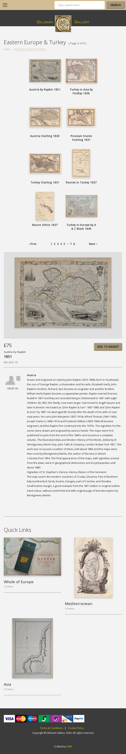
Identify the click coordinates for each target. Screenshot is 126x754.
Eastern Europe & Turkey (30, 49)
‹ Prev (32, 244)
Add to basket (108, 346)
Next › (93, 244)
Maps (7, 49)
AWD (69, 746)
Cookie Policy (76, 728)
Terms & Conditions (51, 728)
